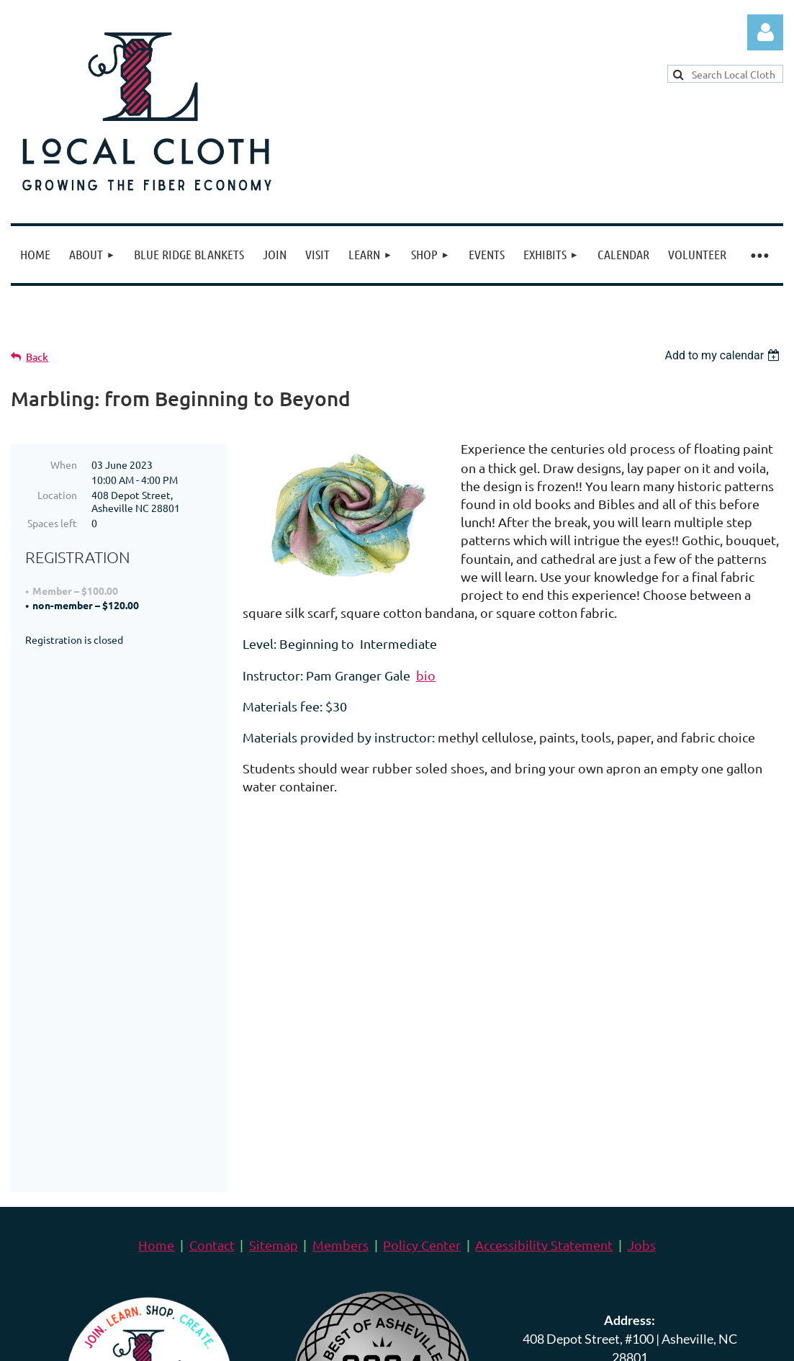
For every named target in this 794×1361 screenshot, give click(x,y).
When (63, 464)
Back (37, 357)
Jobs (642, 961)
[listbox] (723, 355)
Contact (212, 961)
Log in (765, 32)
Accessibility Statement (544, 961)
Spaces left (52, 522)
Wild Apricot (611, 1339)
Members (340, 961)
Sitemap (273, 961)
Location (57, 494)
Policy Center (422, 961)
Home (156, 961)
